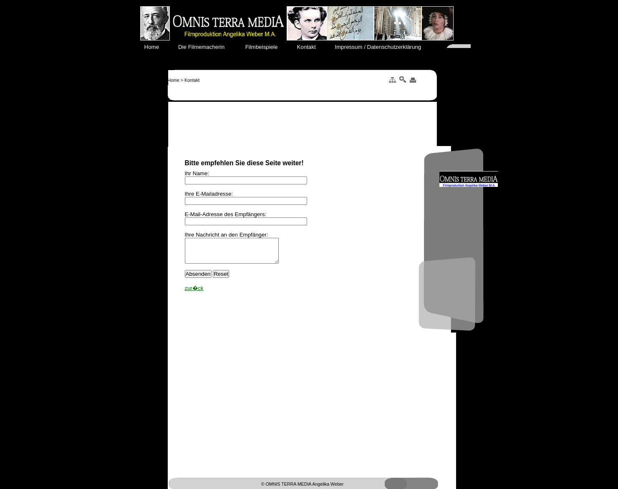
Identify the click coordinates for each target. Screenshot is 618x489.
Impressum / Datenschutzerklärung (381, 47)
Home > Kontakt (184, 80)
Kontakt (310, 47)
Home (156, 47)
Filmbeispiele (265, 47)
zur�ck (194, 293)
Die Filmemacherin (206, 47)
